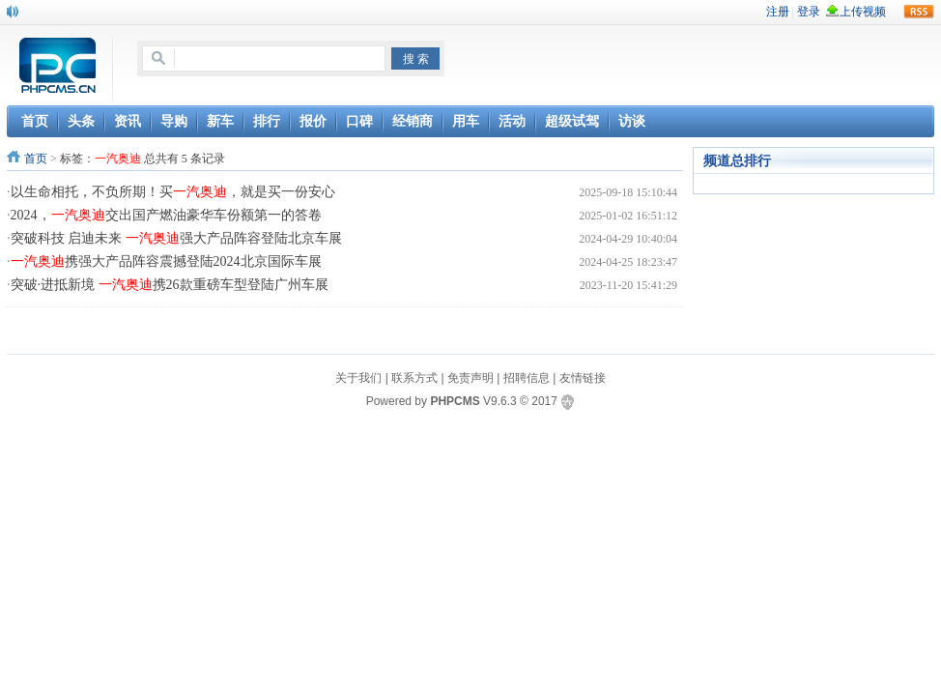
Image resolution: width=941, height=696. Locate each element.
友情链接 (582, 378)
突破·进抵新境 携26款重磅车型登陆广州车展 (169, 284)
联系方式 (414, 378)
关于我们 (358, 378)
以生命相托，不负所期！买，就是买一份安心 (173, 192)
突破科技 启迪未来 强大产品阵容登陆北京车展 (176, 238)
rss (918, 11)
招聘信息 (526, 378)
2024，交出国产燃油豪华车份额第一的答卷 (166, 215)
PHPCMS (454, 401)
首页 (35, 158)
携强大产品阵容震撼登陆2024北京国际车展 (166, 261)
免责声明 (470, 378)
